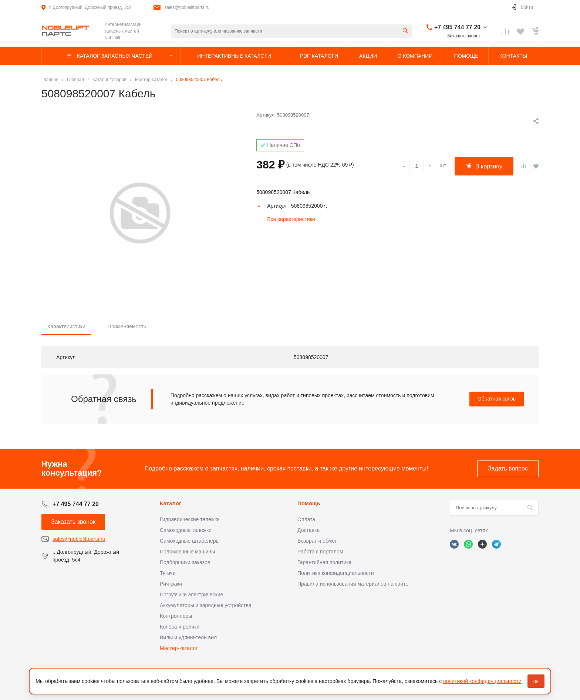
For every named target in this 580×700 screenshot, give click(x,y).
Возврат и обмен (317, 541)
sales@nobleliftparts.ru (186, 7)
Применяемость (127, 326)
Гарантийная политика (324, 562)
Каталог (170, 503)
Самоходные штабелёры (190, 541)
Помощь (308, 503)
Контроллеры (176, 616)
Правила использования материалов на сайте (352, 584)
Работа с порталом (320, 552)
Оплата (306, 519)
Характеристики (66, 326)
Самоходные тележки (186, 530)
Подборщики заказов (185, 562)
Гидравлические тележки (190, 519)
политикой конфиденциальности (482, 681)
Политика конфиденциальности (335, 573)
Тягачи (168, 573)
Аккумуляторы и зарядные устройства (205, 605)
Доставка (308, 530)
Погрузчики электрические (191, 594)
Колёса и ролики (179, 627)
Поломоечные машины (187, 552)
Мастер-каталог (179, 648)
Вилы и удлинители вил (188, 637)
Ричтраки (171, 584)
